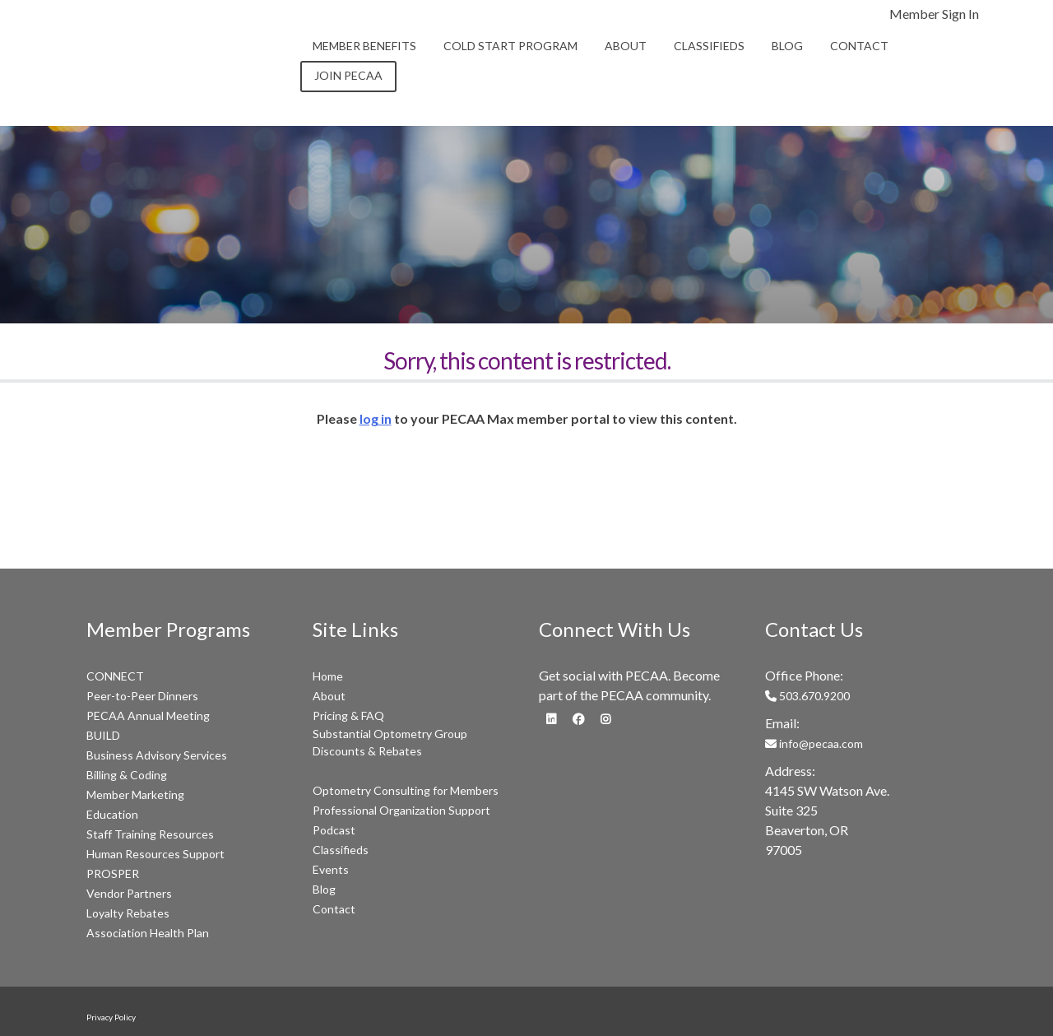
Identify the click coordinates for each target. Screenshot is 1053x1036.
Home (328, 676)
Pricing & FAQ (348, 715)
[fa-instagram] (605, 717)
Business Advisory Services (156, 755)
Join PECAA (348, 75)
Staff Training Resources (150, 834)
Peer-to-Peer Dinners (142, 696)
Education (112, 814)
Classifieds (709, 46)
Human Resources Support (155, 854)
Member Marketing (135, 794)
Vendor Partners (129, 893)
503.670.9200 (807, 696)
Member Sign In (934, 13)
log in (376, 418)
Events (331, 869)
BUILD (103, 735)
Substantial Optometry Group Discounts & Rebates (390, 742)
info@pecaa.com (814, 743)
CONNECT (115, 676)
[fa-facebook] (578, 717)
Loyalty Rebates (127, 913)
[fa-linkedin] (551, 717)
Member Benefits (364, 46)
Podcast (334, 830)
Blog (787, 46)
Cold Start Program (510, 46)
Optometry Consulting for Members (406, 790)
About (626, 46)
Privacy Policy (111, 1017)
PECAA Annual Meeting (148, 715)
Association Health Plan (147, 933)
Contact (859, 46)
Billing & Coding (126, 775)
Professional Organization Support (401, 810)
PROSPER (112, 873)
